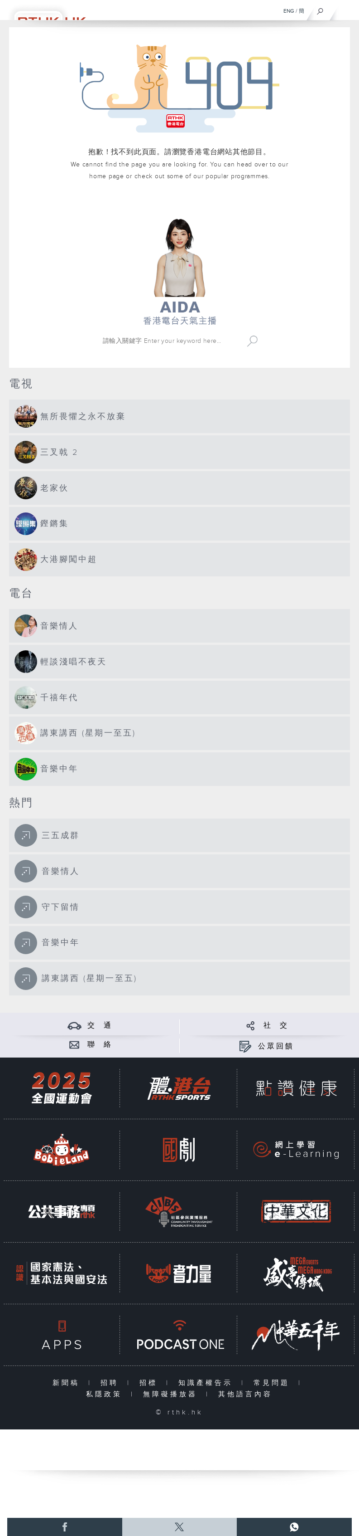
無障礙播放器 (172, 1394)
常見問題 (274, 1383)
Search (252, 341)
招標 (150, 1383)
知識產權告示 (207, 1383)
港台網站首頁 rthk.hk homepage (179, 203)
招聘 (112, 1383)
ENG (288, 11)
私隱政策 (106, 1394)
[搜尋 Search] (171, 341)
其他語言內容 (245, 1394)
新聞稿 (68, 1383)
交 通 (100, 1025)
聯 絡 (100, 1044)
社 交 (276, 1025)
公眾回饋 (276, 1046)
